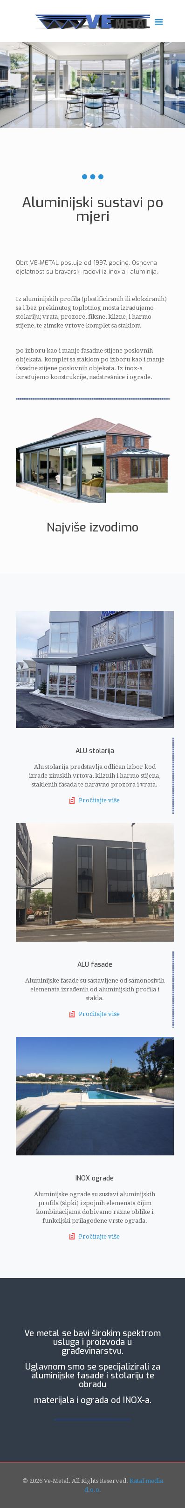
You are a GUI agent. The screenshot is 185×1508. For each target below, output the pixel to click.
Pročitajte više (99, 800)
